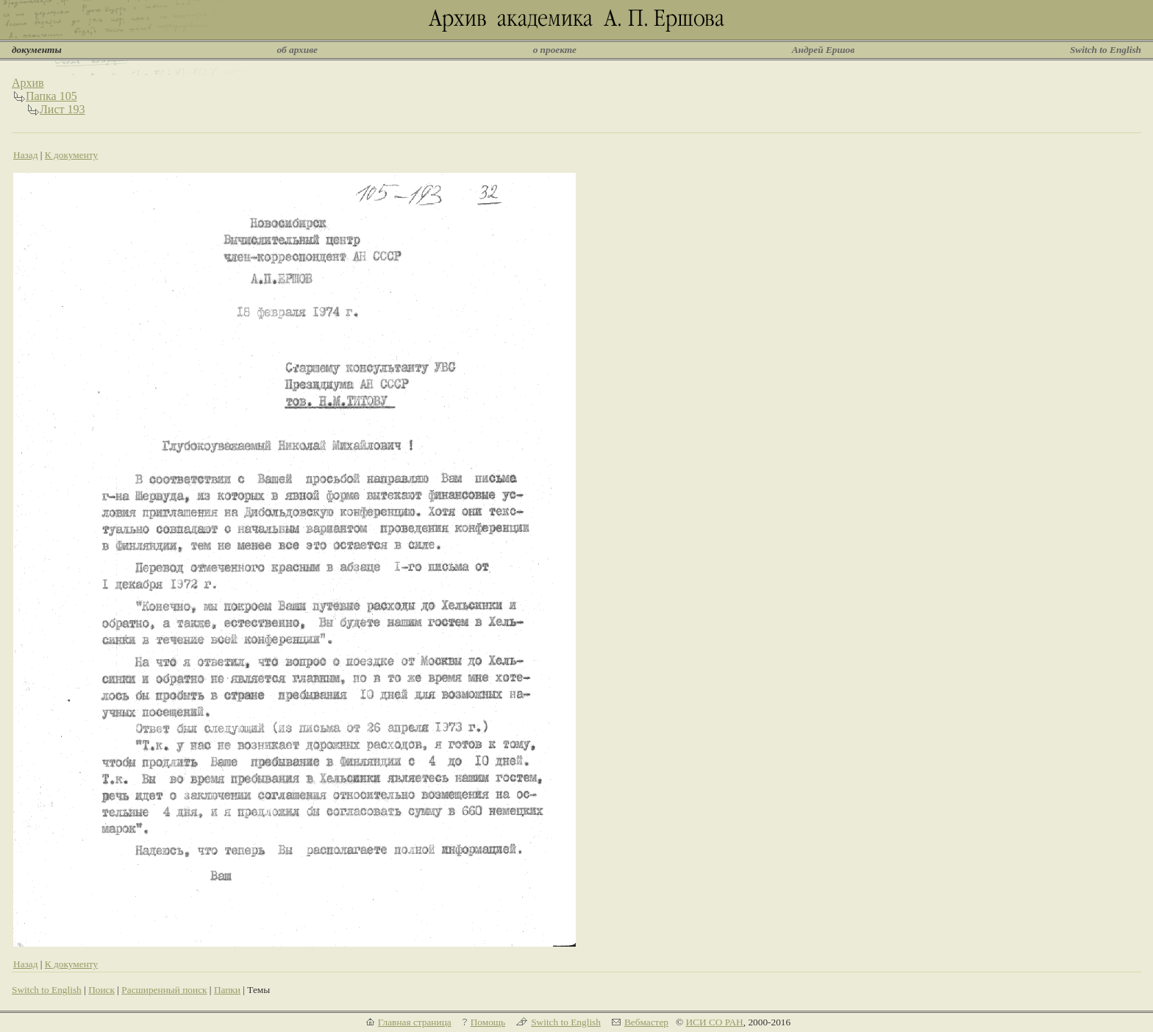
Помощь (488, 1022)
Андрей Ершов (823, 49)
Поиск (101, 989)
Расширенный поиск (164, 989)
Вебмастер (646, 1022)
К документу (71, 154)
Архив (28, 82)
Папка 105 (51, 96)
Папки (227, 989)
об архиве (297, 49)
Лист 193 (62, 109)
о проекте (554, 49)
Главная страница (414, 1022)
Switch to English (1105, 49)
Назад (25, 154)
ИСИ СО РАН (714, 1022)
